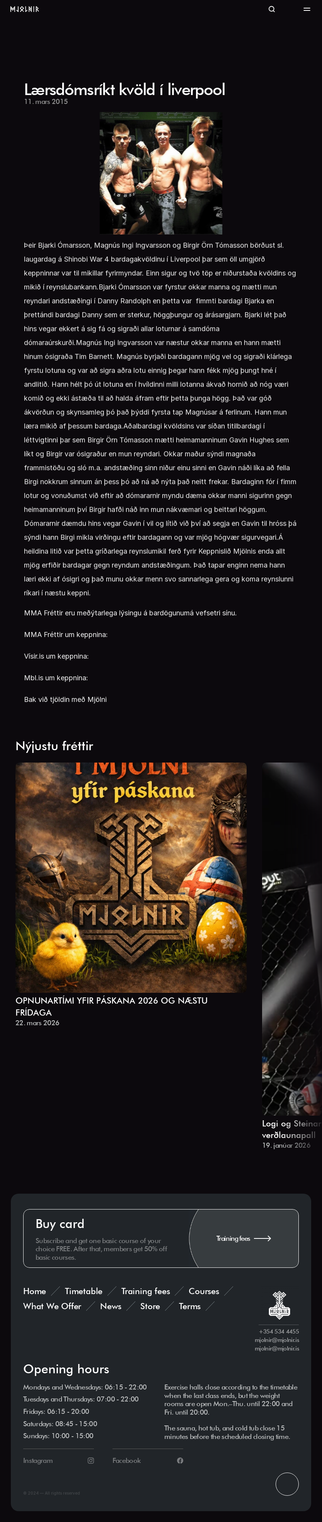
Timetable (83, 1293)
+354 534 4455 (279, 1333)
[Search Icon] (272, 10)
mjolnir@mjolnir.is (277, 1342)
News (110, 1308)
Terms (190, 1308)
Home (34, 1293)
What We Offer (52, 1308)
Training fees (145, 1293)
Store (150, 1308)
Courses (204, 1293)
